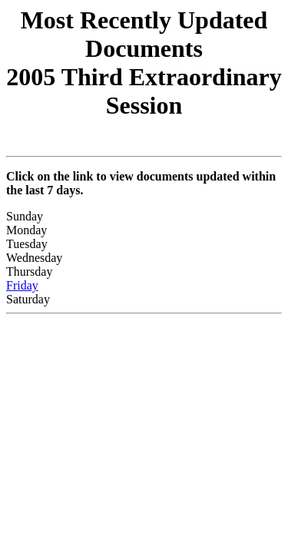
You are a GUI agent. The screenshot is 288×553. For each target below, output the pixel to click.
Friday (22, 285)
